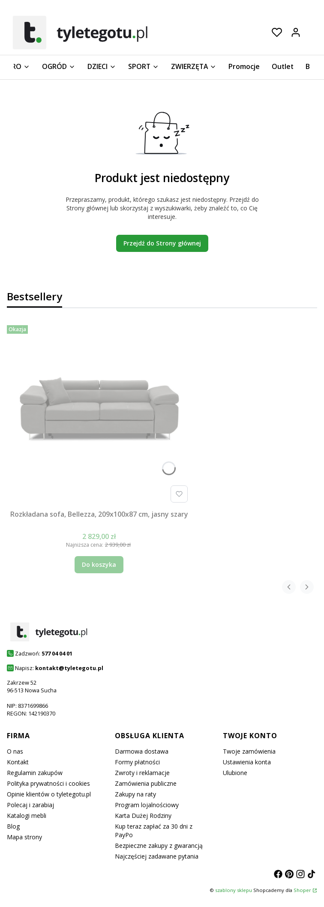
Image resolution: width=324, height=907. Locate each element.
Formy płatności (137, 762)
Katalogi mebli (26, 815)
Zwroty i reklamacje (142, 773)
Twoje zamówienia (249, 751)
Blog (13, 826)
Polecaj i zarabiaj (30, 805)
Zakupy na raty (135, 794)
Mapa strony (24, 837)
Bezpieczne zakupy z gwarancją (159, 845)
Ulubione (235, 773)
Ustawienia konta (247, 762)
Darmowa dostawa (141, 751)
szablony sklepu (233, 890)
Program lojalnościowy (147, 805)
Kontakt (18, 762)
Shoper (302, 890)
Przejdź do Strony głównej (162, 243)
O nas (15, 751)
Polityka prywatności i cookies (48, 783)
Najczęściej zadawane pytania (156, 856)
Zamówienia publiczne (146, 783)
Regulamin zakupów (35, 773)
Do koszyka (99, 564)
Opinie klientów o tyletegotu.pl (49, 794)
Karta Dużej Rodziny (143, 815)
